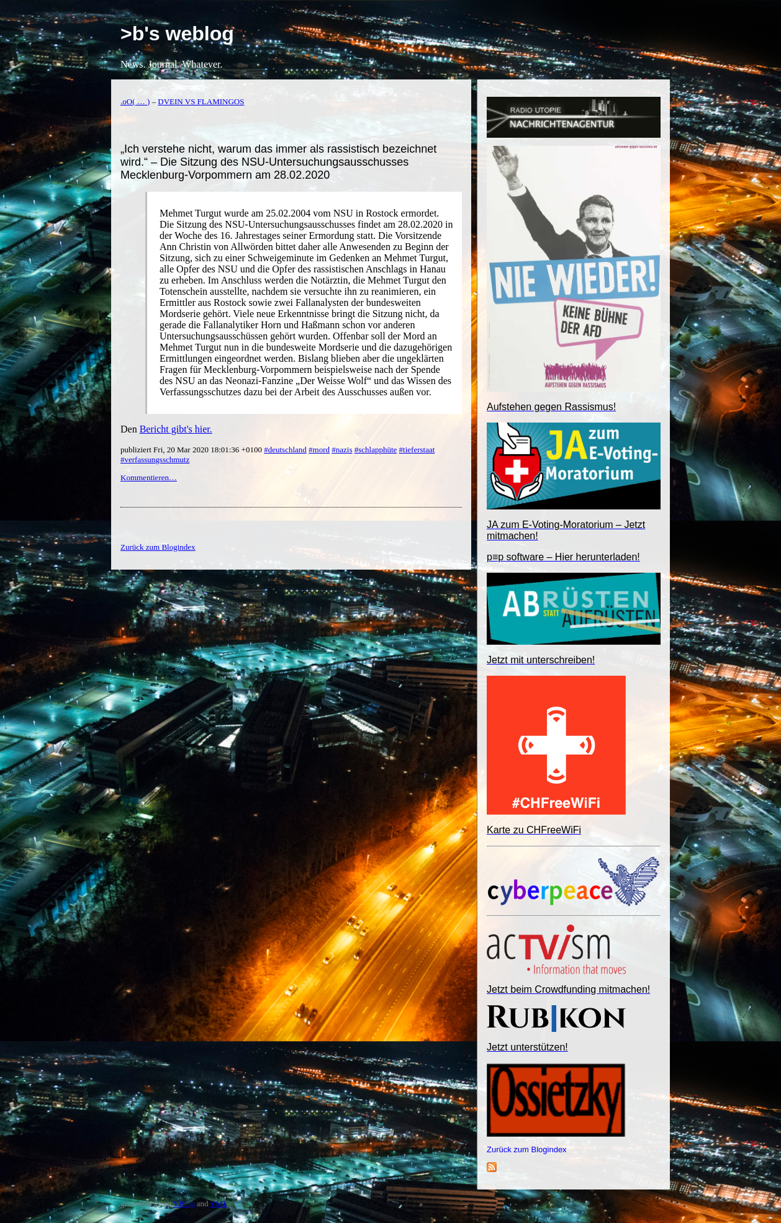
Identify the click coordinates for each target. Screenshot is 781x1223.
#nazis (342, 449)
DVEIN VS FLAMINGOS (201, 101)
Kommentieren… (148, 477)
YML (219, 1203)
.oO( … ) (135, 101)
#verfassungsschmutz (154, 459)
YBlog (184, 1203)
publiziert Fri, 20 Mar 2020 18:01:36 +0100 (192, 449)
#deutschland (285, 449)
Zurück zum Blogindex (527, 1149)
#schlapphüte (375, 449)
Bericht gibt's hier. (176, 429)
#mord (319, 449)
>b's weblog (177, 33)
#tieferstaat (417, 449)
